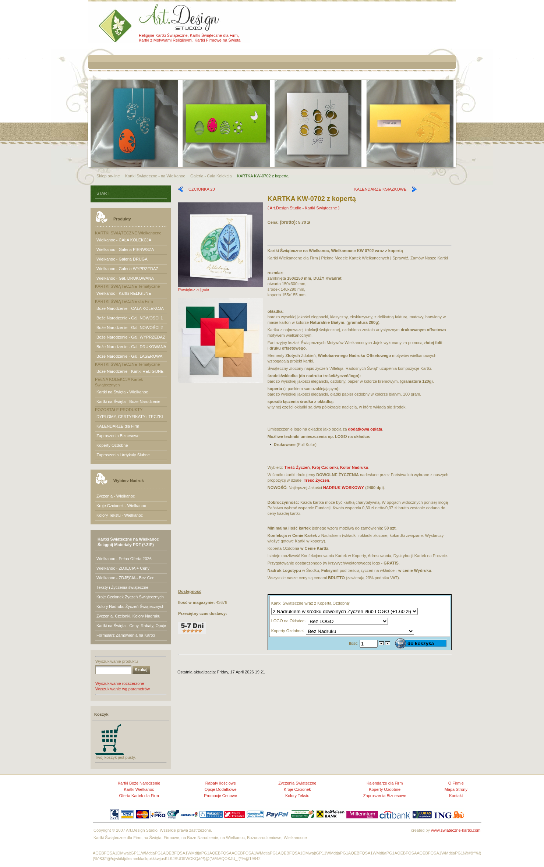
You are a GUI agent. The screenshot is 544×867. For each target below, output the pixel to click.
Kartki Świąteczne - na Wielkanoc (155, 176)
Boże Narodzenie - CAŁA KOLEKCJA (130, 308)
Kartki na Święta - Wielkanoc (122, 392)
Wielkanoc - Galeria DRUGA (122, 259)
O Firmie (456, 783)
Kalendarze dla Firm (385, 783)
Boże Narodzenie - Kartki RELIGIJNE (129, 371)
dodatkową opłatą (365, 429)
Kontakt (456, 795)
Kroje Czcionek (297, 789)
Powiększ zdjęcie (220, 287)
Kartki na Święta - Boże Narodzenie (128, 401)
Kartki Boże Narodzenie (139, 783)
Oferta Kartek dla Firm (139, 795)
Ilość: (354, 643)
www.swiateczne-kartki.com (455, 830)
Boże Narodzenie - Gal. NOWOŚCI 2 (129, 327)
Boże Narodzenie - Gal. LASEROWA (129, 356)
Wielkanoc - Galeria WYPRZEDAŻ (127, 268)
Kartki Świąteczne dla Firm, (214, 35)
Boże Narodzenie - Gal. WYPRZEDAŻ (130, 337)
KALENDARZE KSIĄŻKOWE (380, 189)
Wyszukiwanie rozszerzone (119, 683)
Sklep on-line (108, 176)
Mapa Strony (456, 789)
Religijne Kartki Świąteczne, (164, 35)
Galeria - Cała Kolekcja (211, 176)
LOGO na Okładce (288, 621)
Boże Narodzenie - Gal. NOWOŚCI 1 (129, 318)
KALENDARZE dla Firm (117, 426)
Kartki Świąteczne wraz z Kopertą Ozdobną (310, 603)
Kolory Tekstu (297, 795)
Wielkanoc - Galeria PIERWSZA (125, 249)
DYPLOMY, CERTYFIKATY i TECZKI (129, 416)
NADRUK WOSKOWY (343, 487)
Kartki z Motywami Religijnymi (165, 40)
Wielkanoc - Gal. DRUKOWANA (125, 278)
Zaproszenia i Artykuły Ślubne (123, 455)
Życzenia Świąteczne (297, 783)
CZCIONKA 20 (201, 189)
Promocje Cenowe (220, 795)
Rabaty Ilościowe (220, 783)
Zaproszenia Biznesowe (117, 436)
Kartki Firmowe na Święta (218, 40)
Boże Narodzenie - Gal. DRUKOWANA (131, 346)
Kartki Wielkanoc (139, 789)
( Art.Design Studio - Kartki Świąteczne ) (304, 208)
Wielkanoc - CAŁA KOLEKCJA (123, 240)
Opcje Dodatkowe (221, 789)
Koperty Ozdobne (112, 445)
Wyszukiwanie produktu (116, 661)
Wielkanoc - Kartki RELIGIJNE (123, 293)
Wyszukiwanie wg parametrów (122, 689)
